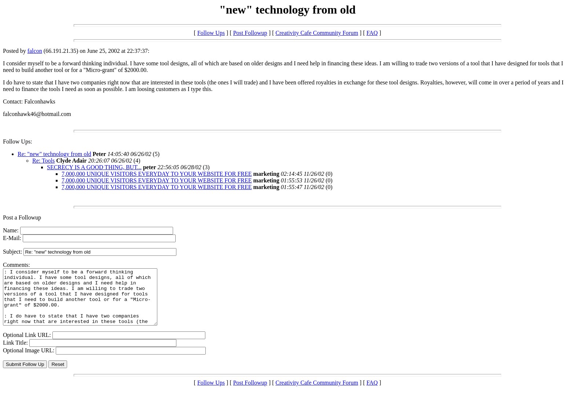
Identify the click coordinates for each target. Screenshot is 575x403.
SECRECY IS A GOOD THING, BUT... (94, 167)
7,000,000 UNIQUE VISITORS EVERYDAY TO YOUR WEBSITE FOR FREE (157, 174)
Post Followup (250, 33)
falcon (35, 51)
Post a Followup (22, 217)
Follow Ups (211, 33)
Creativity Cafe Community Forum (316, 33)
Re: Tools (43, 160)
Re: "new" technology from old (54, 154)
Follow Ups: (17, 141)
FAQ (372, 33)
